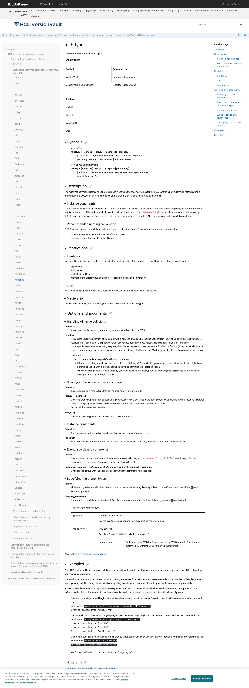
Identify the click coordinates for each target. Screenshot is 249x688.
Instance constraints (227, 58)
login (17, 199)
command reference (39, 35)
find (17, 158)
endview (19, 147)
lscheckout (20, 216)
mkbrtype (150, 35)
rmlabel (18, 407)
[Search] (241, 24)
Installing (76, 10)
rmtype (18, 430)
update (18, 488)
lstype (84, 668)
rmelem (18, 395)
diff (16, 135)
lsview (18, 239)
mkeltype (19, 297)
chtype (18, 112)
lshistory (19, 222)
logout (18, 205)
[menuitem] (43, 10)
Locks (219, 80)
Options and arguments (227, 90)
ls (16, 210)
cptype (18, 124)
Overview (63, 10)
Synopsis (219, 49)
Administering (106, 10)
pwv (17, 355)
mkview (18, 337)
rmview (18, 441)
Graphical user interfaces (25, 526)
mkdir (17, 285)
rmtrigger (19, 424)
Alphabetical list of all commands (26, 572)
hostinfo (19, 187)
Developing (123, 10)
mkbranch (20, 274)
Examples (219, 130)
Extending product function (209, 10)
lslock (17, 228)
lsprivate (19, 233)
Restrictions (221, 71)
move (17, 343)
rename (18, 372)
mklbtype (19, 320)
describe (19, 129)
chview (18, 118)
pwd (17, 349)
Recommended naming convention (90, 554)
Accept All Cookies (202, 681)
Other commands (21, 532)
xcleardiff (19, 499)
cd (16, 89)
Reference (232, 10)
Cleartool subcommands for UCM (29, 511)
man (17, 251)
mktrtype (19, 332)
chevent (19, 106)
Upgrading (90, 10)
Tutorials (187, 10)
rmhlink (18, 401)
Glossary (34, 16)
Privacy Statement (28, 685)
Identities (221, 76)
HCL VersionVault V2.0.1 (18, 13)
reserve (18, 378)
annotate (19, 77)
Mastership (222, 85)
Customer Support (232, 4)
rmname (19, 418)
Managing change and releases (149, 10)
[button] (4, 49)
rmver (18, 435)
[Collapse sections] (239, 35)
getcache (19, 176)
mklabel (19, 314)
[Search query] (220, 24)
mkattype (19, 268)
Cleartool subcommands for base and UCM (118, 35)
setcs (17, 447)
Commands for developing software (75, 35)
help (17, 181)
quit (17, 360)
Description (220, 54)
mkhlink (19, 303)
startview (19, 470)
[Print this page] (245, 35)
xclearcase (20, 493)
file (16, 152)
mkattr (18, 262)
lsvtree (18, 245)
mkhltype (19, 308)
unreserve (20, 482)
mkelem (19, 291)
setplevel (19, 453)
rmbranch (20, 389)
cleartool (17, 64)
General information (22, 538)
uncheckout (21, 476)
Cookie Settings (179, 681)
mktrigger (19, 326)
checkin (18, 95)
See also (218, 135)
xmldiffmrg (20, 505)
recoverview (21, 366)
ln (16, 193)
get (16, 170)
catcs (17, 83)
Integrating (174, 10)
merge (18, 256)
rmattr (18, 384)
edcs (17, 141)
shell (17, 464)
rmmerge (19, 412)
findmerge (20, 164)
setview (18, 459)
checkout (19, 101)
